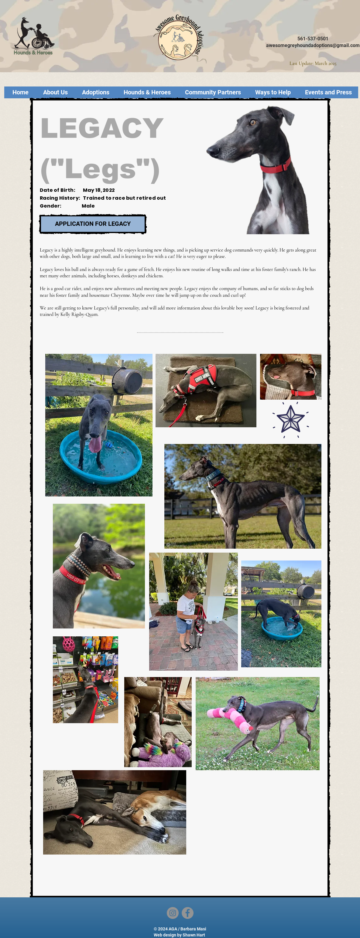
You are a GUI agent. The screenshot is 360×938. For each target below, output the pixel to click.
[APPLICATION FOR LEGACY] (93, 224)
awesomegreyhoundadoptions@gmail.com (313, 45)
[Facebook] (188, 913)
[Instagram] (173, 913)
